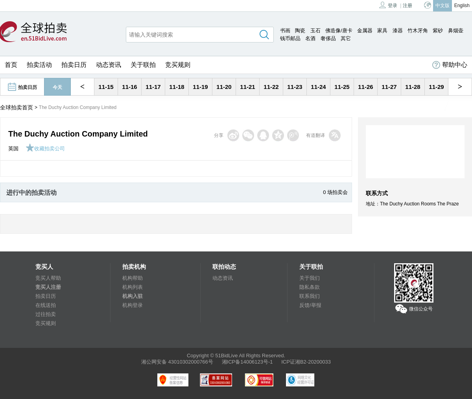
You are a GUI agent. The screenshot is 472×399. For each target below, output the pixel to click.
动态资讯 (108, 64)
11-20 (223, 86)
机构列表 (132, 287)
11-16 (129, 86)
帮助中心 (449, 65)
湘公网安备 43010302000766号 (177, 362)
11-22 (271, 86)
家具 (382, 30)
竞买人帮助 (48, 278)
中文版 (442, 5)
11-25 (341, 86)
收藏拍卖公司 (45, 148)
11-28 (412, 86)
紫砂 (438, 30)
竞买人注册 (48, 287)
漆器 (398, 30)
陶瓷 (300, 30)
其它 (346, 38)
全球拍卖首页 (16, 107)
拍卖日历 (74, 64)
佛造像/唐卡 (338, 30)
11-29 (436, 86)
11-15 (105, 86)
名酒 (310, 38)
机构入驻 (132, 296)
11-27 (389, 86)
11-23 (294, 86)
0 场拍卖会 (335, 192)
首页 (11, 64)
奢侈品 (328, 38)
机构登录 (132, 305)
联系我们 (309, 296)
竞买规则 (177, 64)
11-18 (176, 86)
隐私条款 (309, 287)
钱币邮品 (290, 38)
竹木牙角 (417, 30)
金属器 (364, 30)
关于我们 (309, 278)
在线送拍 (45, 305)
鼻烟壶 (455, 30)
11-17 (153, 86)
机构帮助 (132, 278)
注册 (407, 5)
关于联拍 (143, 64)
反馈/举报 (310, 305)
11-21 (247, 86)
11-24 (318, 86)
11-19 (200, 86)
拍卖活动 (39, 64)
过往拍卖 (45, 314)
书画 (285, 30)
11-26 (365, 86)
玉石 (315, 30)
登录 (388, 5)
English (462, 5)
